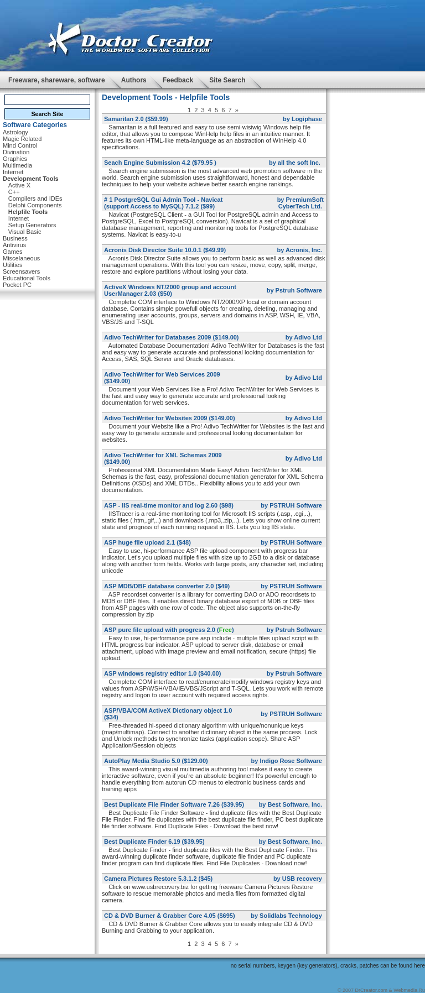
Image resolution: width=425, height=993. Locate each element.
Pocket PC (17, 284)
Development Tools (31, 178)
